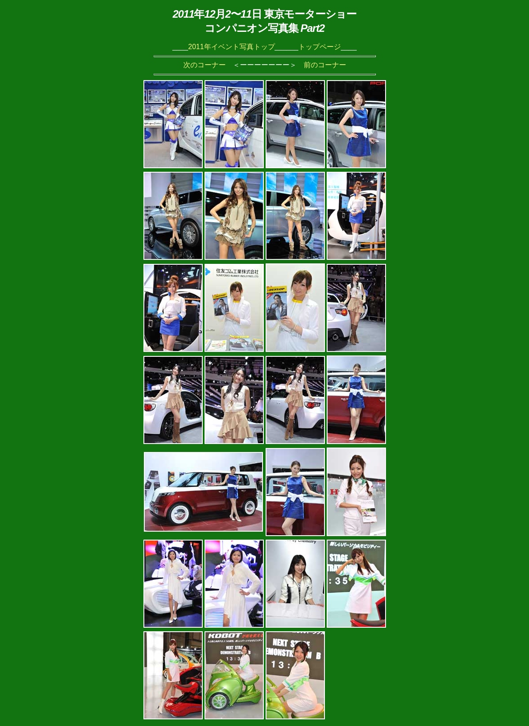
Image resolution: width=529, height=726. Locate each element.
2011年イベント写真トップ (231, 46)
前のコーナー (325, 65)
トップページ (319, 46)
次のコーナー (204, 65)
